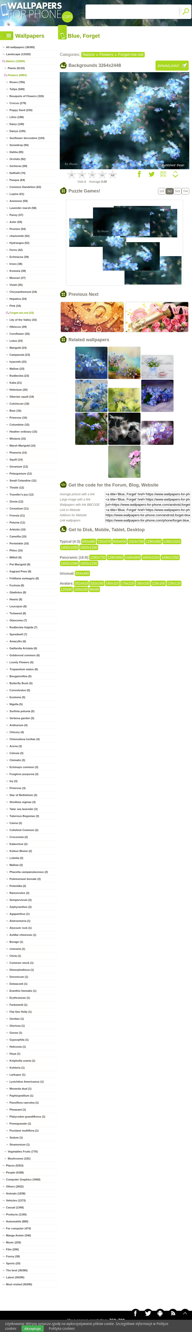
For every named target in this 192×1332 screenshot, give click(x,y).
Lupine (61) (17, 193)
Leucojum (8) (18, 606)
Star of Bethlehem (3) (23, 795)
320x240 (97, 583)
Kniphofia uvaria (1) (22, 1060)
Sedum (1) (16, 1137)
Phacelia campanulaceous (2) (29, 871)
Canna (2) (16, 823)
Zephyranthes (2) (21, 906)
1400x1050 (69, 547)
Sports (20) (13, 1263)
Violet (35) (16, 284)
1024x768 (136, 541)
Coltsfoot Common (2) (24, 830)
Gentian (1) (17, 1018)
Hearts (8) (16, 599)
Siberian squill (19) (22, 396)
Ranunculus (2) (19, 892)
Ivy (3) (14, 781)
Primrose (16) (18, 417)
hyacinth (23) (18, 361)
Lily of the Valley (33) (23, 319)
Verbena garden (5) (22, 718)
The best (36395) (17, 1270)
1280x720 (98, 557)
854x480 (82, 573)
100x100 (81, 589)
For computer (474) (18, 1228)
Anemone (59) (19, 200)
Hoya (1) (15, 1053)
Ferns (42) (16, 249)
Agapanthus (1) (20, 913)
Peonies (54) (18, 228)
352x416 (81, 583)
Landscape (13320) (18, 54)
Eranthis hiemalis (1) (23, 990)
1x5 (162, 191)
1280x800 (115, 557)
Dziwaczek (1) (19, 983)
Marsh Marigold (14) (23, 445)
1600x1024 (151, 557)
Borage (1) (16, 941)
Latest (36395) (15, 1277)
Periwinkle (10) (19, 543)
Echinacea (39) (19, 256)
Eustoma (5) (17, 697)
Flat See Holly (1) (21, 1011)
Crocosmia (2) (19, 836)
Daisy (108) (17, 124)
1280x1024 (171, 541)
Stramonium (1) (20, 1144)
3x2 (169, 191)
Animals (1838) (16, 1193)
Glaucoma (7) (18, 620)
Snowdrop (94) (19, 145)
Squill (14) (16, 459)
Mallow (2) (16, 864)
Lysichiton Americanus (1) (27, 1081)
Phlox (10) (16, 550)
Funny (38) (13, 1256)
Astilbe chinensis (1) (23, 934)
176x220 (127, 583)
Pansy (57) (16, 214)
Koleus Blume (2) (21, 850)
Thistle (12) (17, 487)
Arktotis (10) (18, 529)
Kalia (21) (16, 382)
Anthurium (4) (19, 725)
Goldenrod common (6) (25, 655)
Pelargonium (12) (21, 473)
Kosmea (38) (18, 270)
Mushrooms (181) (19, 1158)
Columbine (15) (19, 424)
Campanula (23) (20, 354)
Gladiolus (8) (18, 592)
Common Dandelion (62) (25, 186)
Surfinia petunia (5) (22, 711)
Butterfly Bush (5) (21, 683)
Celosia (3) (17, 753)
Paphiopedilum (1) (21, 1095)
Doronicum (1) (19, 976)
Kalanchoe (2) (19, 843)
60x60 (94, 589)
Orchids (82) (18, 159)
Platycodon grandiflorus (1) (27, 1116)
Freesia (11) (17, 515)
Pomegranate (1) (20, 1123)
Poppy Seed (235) (21, 110)
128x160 (158, 583)
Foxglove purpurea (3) (24, 774)
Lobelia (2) (16, 857)
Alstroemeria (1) (20, 920)
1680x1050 (170, 557)
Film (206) (12, 1249)
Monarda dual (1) (21, 1088)
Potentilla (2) (18, 885)
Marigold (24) (18, 347)
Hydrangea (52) (19, 242)
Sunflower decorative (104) (27, 138)
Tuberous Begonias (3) (24, 816)
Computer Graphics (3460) (23, 1179)
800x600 (119, 541)
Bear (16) (15, 410)
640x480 (89, 541)
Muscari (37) (18, 277)
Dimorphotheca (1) (22, 969)
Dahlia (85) (17, 152)
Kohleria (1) (17, 1067)
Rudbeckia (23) (19, 375)
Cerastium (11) (19, 508)
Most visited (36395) (19, 1284)
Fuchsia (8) (17, 585)
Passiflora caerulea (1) (24, 1102)
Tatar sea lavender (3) (24, 809)
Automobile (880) (17, 1221)
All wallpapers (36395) (20, 47)
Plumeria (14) (18, 452)
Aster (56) (16, 221)
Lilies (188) (17, 117)
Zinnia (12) (16, 501)
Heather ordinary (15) (23, 431)
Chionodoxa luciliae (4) (25, 739)
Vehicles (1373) (16, 1200)
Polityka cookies (62, 1328)
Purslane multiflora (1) (24, 1130)
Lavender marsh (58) (23, 207)
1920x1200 (88, 563)
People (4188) (15, 1172)
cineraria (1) (17, 948)
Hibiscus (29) (18, 326)
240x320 (112, 583)
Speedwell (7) (18, 634)
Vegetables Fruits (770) (23, 1151)
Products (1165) (16, 1214)
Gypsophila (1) (19, 1039)
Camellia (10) (18, 536)
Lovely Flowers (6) (22, 662)
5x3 (177, 191)
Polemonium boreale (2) (25, 878)
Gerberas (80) (18, 166)
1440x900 (132, 557)
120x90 (66, 589)
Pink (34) (15, 305)
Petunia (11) (17, 522)
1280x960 (153, 541)
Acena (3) (16, 746)
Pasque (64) (17, 179)
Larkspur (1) (18, 1074)
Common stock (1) (22, 962)
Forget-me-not (130, 54)
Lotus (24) (16, 340)
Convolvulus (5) (20, 690)
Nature (88, 54)
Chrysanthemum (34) (23, 291)
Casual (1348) (15, 1207)
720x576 (104, 541)
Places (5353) (15, 1165)
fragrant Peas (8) (20, 571)
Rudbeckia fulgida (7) (23, 627)
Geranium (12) (19, 466)
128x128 (174, 583)
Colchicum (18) (19, 403)
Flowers (106, 54)
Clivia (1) (15, 955)
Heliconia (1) (18, 1046)
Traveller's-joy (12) (22, 494)
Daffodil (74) (18, 172)
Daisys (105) (18, 131)
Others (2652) (15, 1186)
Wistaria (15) (18, 438)
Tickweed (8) (18, 613)
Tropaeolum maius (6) (24, 669)
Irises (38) (16, 263)
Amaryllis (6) (18, 641)
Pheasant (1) (18, 1109)
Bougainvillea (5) (21, 676)
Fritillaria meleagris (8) (24, 578)
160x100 (143, 583)
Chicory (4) (17, 732)
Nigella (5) (16, 704)
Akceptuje (32, 1328)
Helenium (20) (19, 389)
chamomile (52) (20, 235)
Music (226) (13, 1242)
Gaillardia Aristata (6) (23, 648)
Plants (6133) (16, 68)
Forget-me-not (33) (22, 312)
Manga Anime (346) (18, 1235)
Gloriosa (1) (17, 1025)
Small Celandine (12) (23, 480)
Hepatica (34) (18, 298)
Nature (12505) (15, 61)
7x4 (185, 191)
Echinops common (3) (24, 767)
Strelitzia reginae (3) (23, 802)
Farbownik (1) (19, 1004)
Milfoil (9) (16, 557)
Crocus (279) (18, 103)
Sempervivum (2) (21, 899)
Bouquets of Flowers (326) (27, 96)
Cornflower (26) (20, 333)
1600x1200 (88, 547)
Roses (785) (17, 82)
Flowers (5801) (17, 75)
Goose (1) (16, 1032)
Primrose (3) (18, 788)
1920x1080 (69, 563)
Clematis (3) (17, 760)
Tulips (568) (17, 89)
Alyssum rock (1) (21, 927)
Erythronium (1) (20, 997)
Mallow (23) (17, 368)
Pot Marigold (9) (20, 564)
